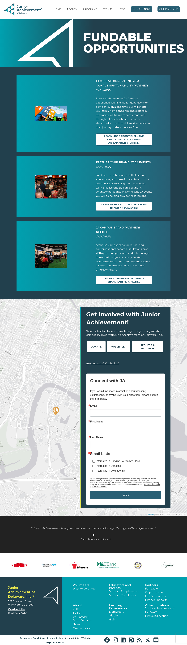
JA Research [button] (81, 616)
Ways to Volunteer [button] (85, 588)
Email (93, 406)
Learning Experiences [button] (118, 607)
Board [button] (77, 612)
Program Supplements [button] (124, 591)
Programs (89, 9)
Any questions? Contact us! (102, 363)
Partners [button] (151, 585)
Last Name (96, 437)
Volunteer (118, 346)
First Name (96, 421)
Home (57, 9)
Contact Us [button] (16, 609)
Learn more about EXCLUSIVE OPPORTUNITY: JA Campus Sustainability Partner (124, 139)
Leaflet (151, 515)
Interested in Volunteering (110, 470)
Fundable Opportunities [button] (154, 590)
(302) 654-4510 (17, 612)
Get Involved (168, 9)
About (71, 9)
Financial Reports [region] (156, 600)
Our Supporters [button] (155, 596)
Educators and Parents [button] (120, 586)
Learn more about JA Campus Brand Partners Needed (124, 280)
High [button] (112, 619)
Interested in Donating (108, 465)
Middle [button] (113, 615)
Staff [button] (76, 608)
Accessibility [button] (72, 638)
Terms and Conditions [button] (32, 638)
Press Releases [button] (82, 620)
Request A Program (147, 347)
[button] (76, 9)
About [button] (77, 605)
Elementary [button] (116, 611)
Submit (126, 495)
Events (107, 9)
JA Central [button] (58, 642)
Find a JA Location (156, 616)
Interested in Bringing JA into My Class (118, 461)
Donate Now (141, 9)
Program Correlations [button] (122, 595)
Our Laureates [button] (82, 628)
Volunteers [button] (81, 585)
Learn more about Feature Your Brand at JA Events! (124, 206)
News (122, 9)
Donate (96, 346)
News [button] (76, 624)
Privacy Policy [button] (55, 638)
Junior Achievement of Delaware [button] (159, 610)
